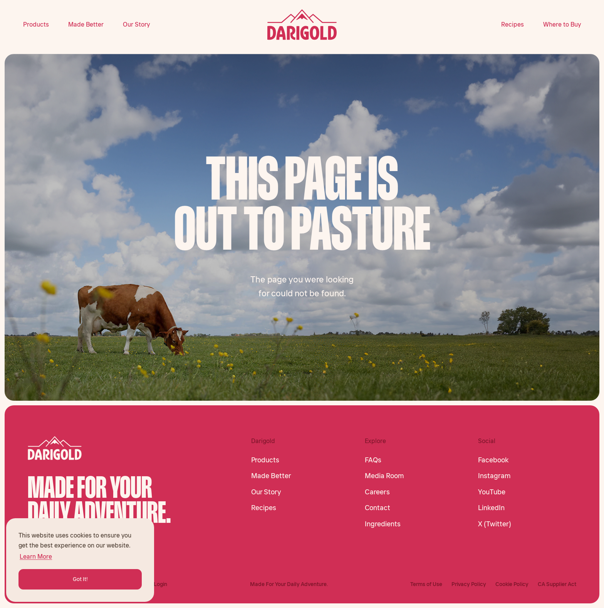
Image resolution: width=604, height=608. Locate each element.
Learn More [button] (36, 556)
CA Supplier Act (557, 584)
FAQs (373, 460)
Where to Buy (562, 24)
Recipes (512, 24)
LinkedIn (491, 508)
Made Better (86, 24)
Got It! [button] (80, 579)
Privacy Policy (468, 584)
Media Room (384, 476)
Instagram (494, 476)
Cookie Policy (511, 584)
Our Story (136, 24)
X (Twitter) (494, 524)
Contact (377, 508)
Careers (377, 492)
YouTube (491, 492)
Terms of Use (426, 584)
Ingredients (383, 524)
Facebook (493, 460)
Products (36, 24)
